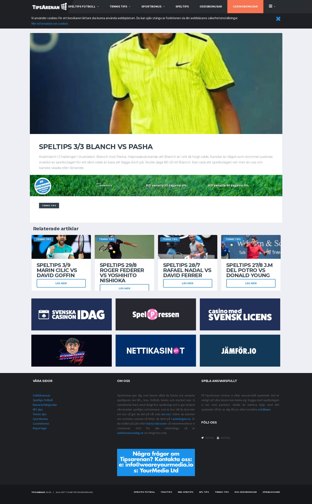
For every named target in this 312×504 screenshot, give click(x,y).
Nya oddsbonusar (246, 492)
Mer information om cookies (49, 24)
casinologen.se (181, 419)
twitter (207, 437)
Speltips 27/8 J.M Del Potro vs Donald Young (249, 270)
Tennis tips (39, 414)
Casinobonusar (245, 6)
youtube (223, 437)
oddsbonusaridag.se (130, 433)
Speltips (182, 6)
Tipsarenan (38, 492)
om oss (166, 414)
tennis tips (118, 6)
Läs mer (61, 283)
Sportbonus (40, 419)
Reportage (40, 428)
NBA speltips (185, 492)
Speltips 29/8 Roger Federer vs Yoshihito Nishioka (122, 273)
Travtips (166, 492)
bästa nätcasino (157, 423)
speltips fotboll (82, 6)
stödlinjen (264, 409)
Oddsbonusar (211, 6)
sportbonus (151, 6)
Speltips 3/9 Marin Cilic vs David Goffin (57, 270)
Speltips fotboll (43, 400)
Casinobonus (41, 423)
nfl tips (204, 492)
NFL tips (38, 409)
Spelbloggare (271, 492)
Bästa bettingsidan (45, 405)
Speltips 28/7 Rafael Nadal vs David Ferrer (187, 270)
